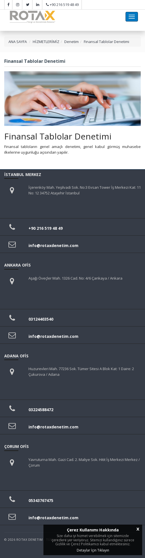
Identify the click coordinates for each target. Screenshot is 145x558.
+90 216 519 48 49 (64, 4)
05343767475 (40, 500)
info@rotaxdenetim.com (53, 245)
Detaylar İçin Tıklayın (93, 550)
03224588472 (40, 409)
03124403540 (40, 319)
